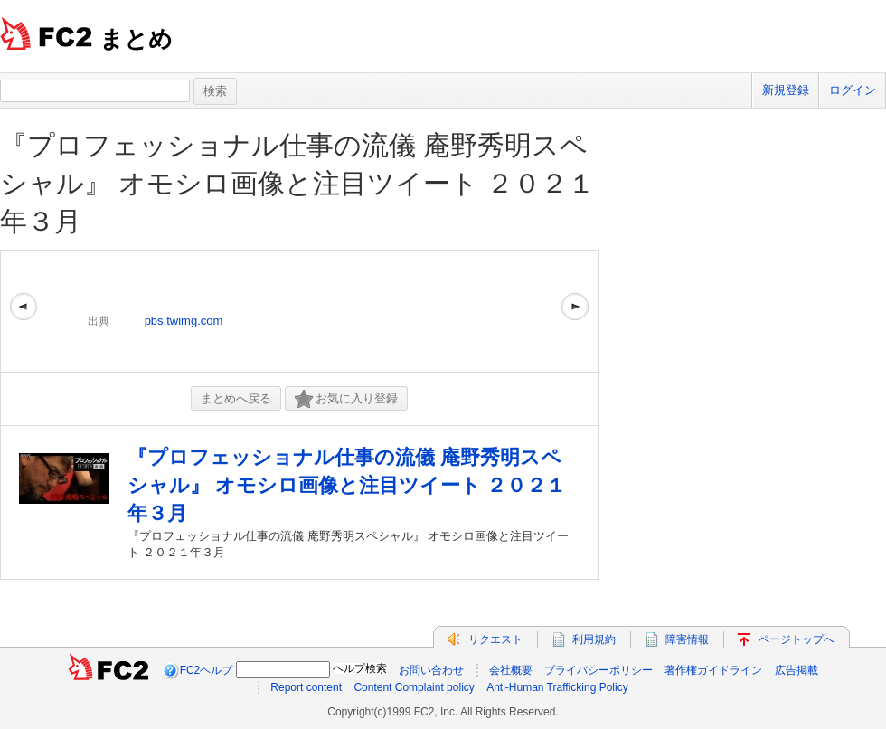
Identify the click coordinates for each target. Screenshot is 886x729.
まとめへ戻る (236, 398)
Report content (306, 687)
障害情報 (687, 639)
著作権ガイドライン (713, 670)
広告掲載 (796, 670)
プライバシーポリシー (598, 670)
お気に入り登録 (346, 399)
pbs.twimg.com (184, 320)
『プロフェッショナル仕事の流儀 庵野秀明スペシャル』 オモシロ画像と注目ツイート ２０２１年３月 (297, 183)
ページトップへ (796, 639)
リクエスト (495, 639)
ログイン (852, 90)
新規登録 (785, 90)
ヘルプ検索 (360, 668)
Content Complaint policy (413, 687)
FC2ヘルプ (206, 670)
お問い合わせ (431, 670)
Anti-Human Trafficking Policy (557, 687)
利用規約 (594, 639)
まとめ (136, 38)
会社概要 (511, 670)
